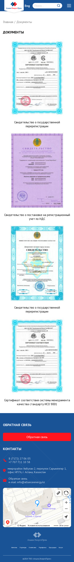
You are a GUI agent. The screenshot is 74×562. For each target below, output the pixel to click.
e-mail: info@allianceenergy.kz (26, 482)
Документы (24, 22)
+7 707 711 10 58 (19, 462)
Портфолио (42, 547)
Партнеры (23, 547)
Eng (27, 6)
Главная (8, 22)
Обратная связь (37, 437)
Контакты (14, 547)
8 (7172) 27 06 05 (20, 458)
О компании (32, 547)
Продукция (52, 547)
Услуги (61, 547)
